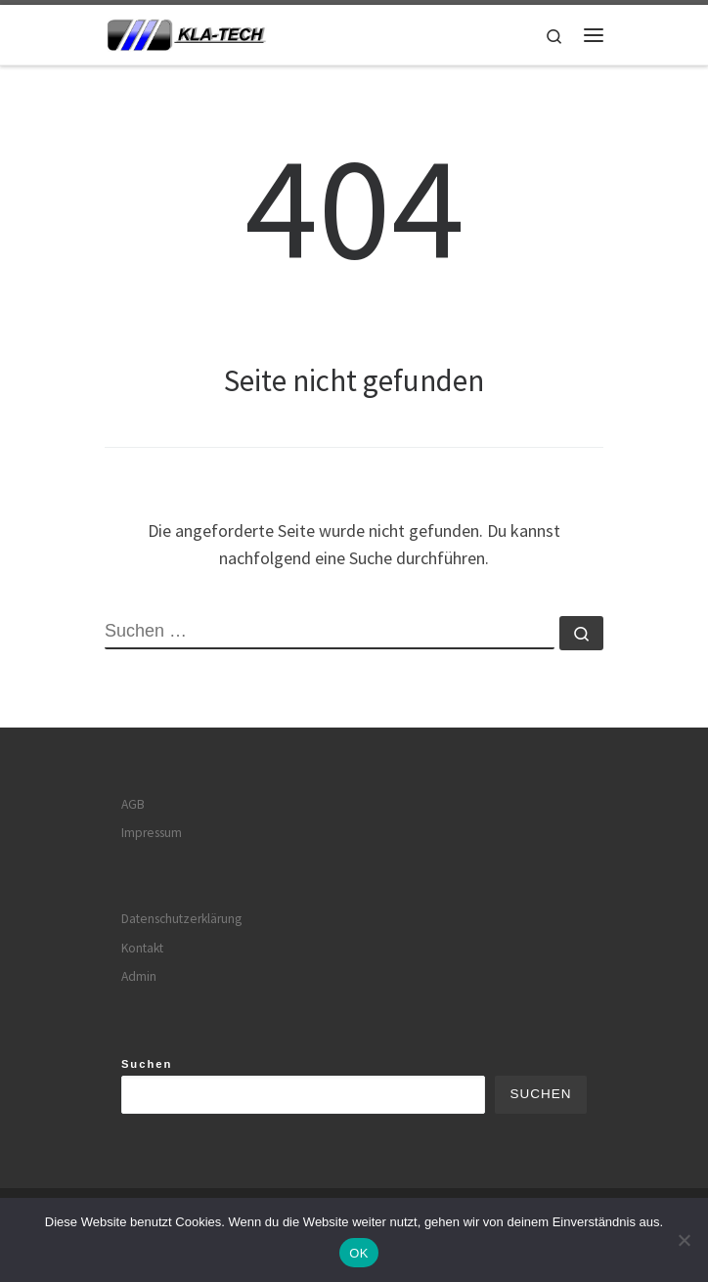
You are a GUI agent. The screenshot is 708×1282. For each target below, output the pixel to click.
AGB (133, 804)
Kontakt (142, 948)
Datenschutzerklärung (181, 918)
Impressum (151, 832)
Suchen (147, 1064)
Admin (138, 976)
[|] (186, 32)
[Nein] (683, 1240)
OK (358, 1253)
